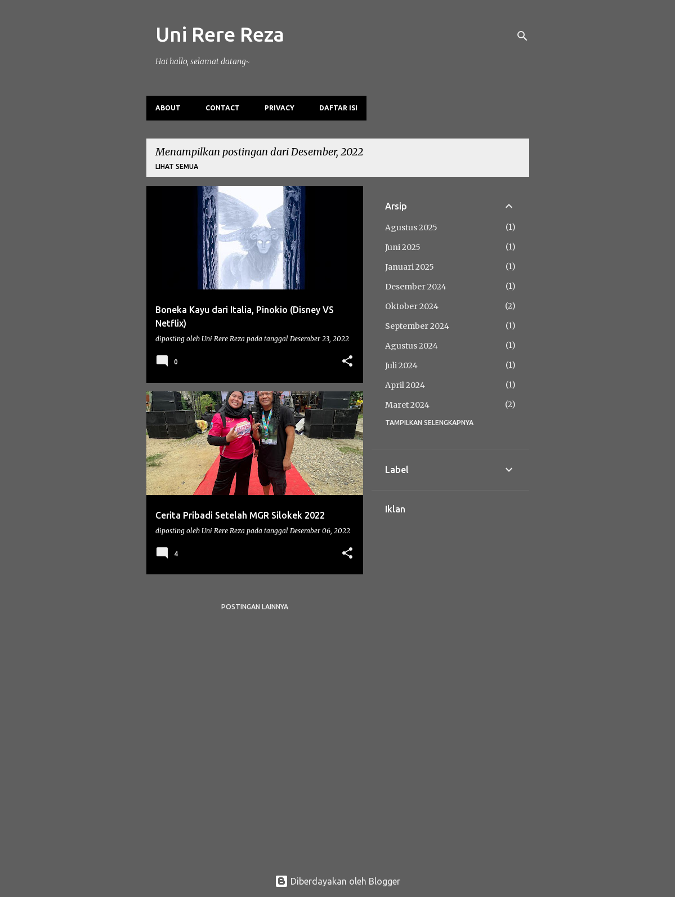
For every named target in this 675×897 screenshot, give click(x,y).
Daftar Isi (338, 107)
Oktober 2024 (412, 306)
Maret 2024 (407, 405)
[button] (347, 361)
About (168, 107)
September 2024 (417, 326)
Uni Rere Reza (219, 34)
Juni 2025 (403, 247)
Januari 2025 (409, 267)
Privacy (279, 107)
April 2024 (405, 385)
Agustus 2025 (411, 227)
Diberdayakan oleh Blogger (337, 881)
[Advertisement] (450, 683)
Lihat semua (176, 166)
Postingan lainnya (254, 606)
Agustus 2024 (411, 346)
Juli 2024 (401, 365)
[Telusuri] (522, 36)
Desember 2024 (415, 287)
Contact (222, 107)
